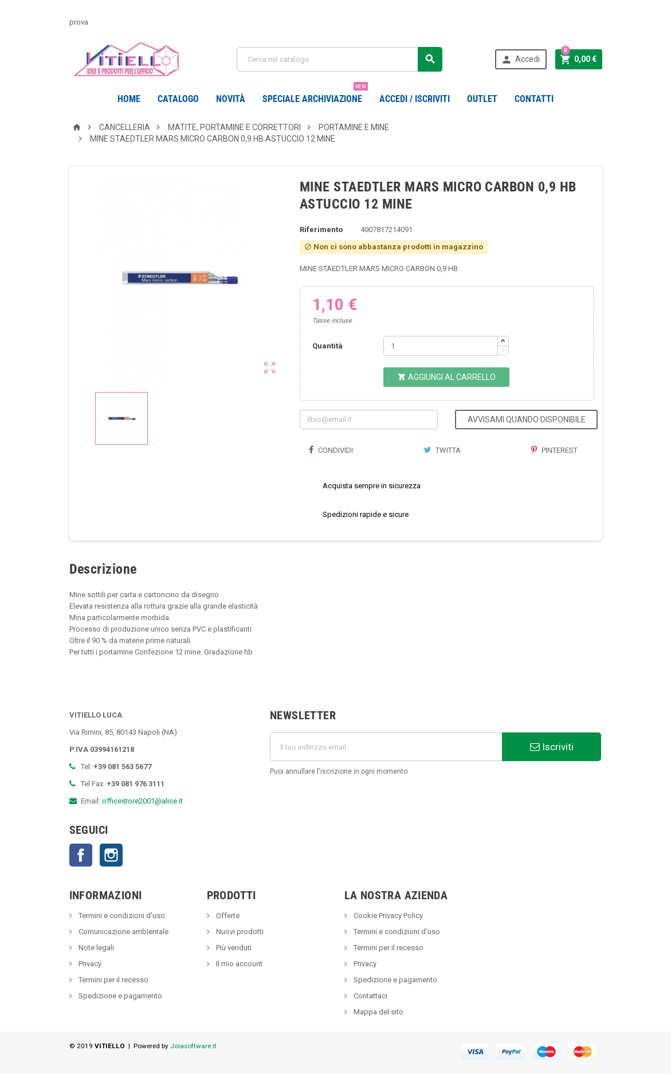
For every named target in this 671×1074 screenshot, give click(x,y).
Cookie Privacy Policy (387, 915)
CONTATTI (534, 98)
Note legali (95, 947)
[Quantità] (440, 346)
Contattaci (369, 995)
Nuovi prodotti (239, 931)
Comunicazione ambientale (122, 931)
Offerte (227, 915)
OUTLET (482, 98)
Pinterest (554, 450)
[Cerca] (339, 59)
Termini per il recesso (112, 979)
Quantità (327, 346)
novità (230, 98)
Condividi (330, 450)
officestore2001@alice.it (142, 801)
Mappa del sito (377, 1012)
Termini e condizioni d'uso (121, 915)
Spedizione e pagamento (119, 995)
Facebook (80, 855)
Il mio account (238, 963)
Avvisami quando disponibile (527, 419)
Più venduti (233, 947)
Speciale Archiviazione (315, 94)
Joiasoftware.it (193, 1046)
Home (128, 98)
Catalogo (178, 98)
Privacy (89, 963)
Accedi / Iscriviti (414, 98)
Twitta (442, 450)
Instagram (111, 855)
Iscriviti (552, 746)
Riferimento (321, 229)
